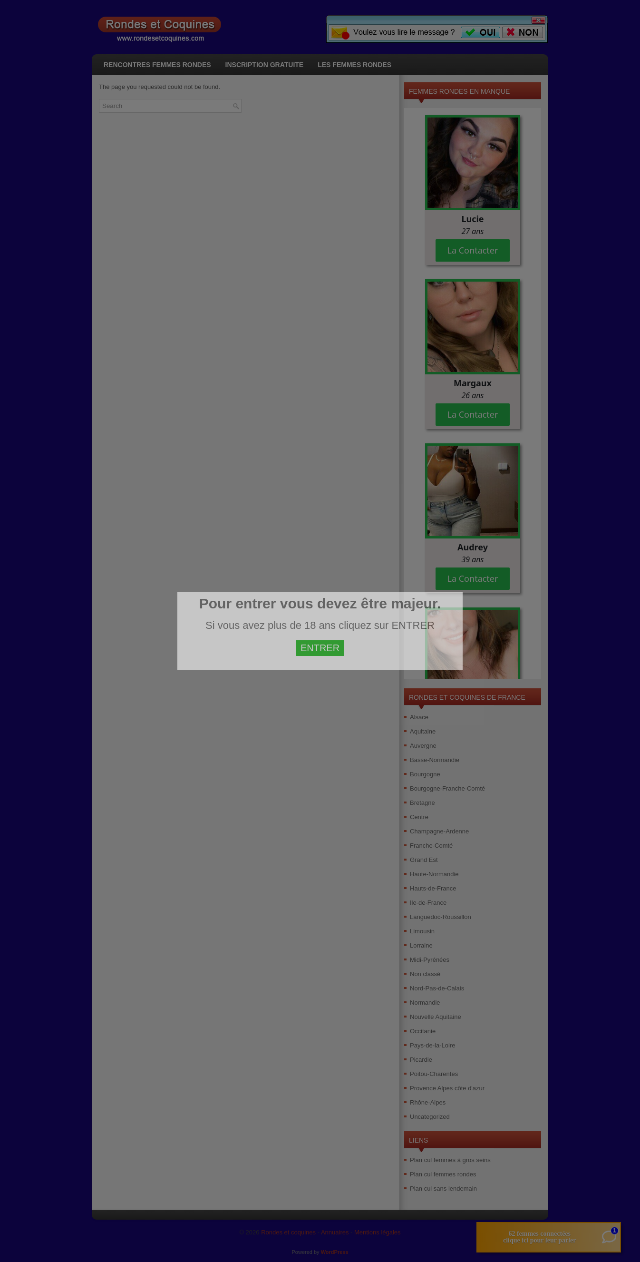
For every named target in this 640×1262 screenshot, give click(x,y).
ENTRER (320, 648)
